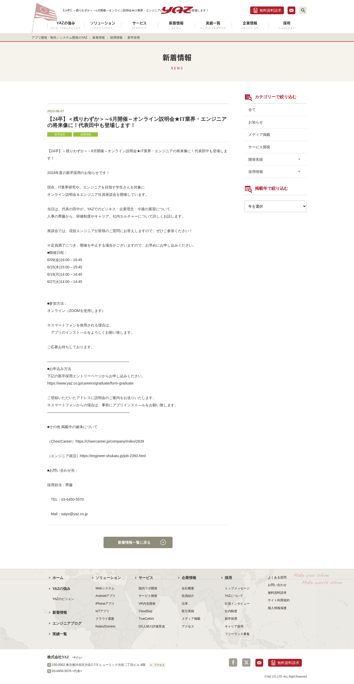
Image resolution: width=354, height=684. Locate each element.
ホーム (57, 578)
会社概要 (188, 588)
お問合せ (291, 10)
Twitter (246, 662)
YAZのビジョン (63, 599)
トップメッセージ (237, 588)
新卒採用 (133, 37)
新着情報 (176, 25)
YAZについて (234, 596)
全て (252, 110)
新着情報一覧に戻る (134, 542)
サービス (139, 25)
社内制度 (231, 611)
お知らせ (255, 122)
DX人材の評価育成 (152, 626)
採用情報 (116, 37)
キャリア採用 (234, 626)
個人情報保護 (277, 608)
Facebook (233, 662)
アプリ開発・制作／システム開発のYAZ (59, 37)
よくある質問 (277, 577)
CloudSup (145, 611)
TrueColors (146, 618)
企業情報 (250, 25)
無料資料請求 (270, 10)
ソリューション (102, 25)
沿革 (185, 603)
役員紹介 (188, 596)
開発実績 (255, 159)
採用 (286, 25)
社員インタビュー (237, 603)
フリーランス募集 (237, 634)
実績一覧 (213, 25)
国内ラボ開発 (148, 588)
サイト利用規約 (279, 600)
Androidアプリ (105, 596)
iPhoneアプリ (105, 603)
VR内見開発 (147, 603)
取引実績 (188, 611)
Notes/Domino (105, 626)
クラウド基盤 (105, 618)
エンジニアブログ (66, 623)
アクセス (188, 626)
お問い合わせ (277, 585)
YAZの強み (65, 25)
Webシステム (105, 588)
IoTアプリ (102, 611)
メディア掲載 (259, 134)
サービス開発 (259, 147)
